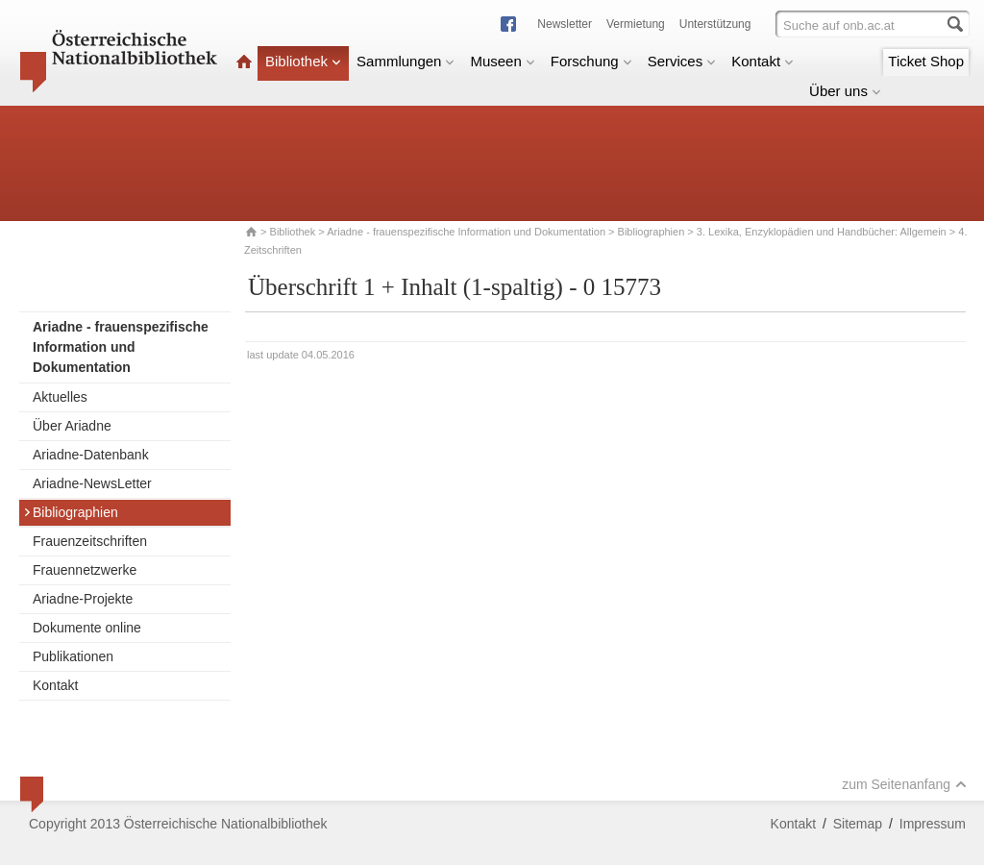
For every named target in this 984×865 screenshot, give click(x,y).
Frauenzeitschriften (90, 541)
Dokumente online (87, 627)
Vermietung (635, 24)
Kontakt (762, 61)
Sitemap (857, 823)
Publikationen (73, 656)
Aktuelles (60, 397)
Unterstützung (715, 24)
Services (682, 61)
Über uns (845, 91)
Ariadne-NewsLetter (92, 483)
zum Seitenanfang (904, 784)
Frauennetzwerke (84, 570)
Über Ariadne (72, 425)
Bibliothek (303, 61)
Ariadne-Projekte (83, 598)
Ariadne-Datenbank (91, 454)
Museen (502, 61)
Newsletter (564, 24)
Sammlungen (406, 61)
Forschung (591, 61)
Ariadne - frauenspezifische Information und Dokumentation (466, 231)
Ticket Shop (926, 61)
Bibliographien (651, 231)
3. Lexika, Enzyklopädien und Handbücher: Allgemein (822, 231)
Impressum (932, 823)
